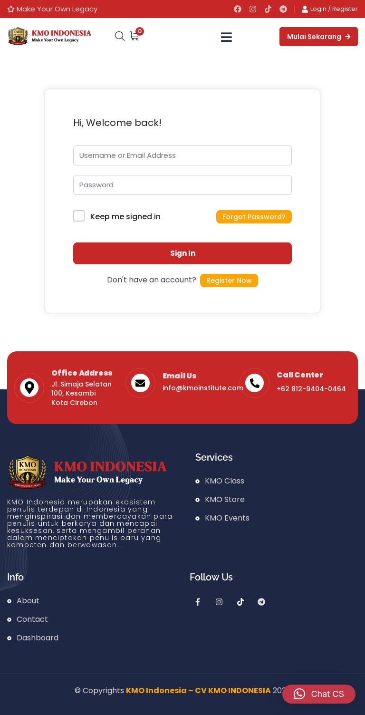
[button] (318, 694)
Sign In (182, 253)
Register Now (229, 280)
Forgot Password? (254, 217)
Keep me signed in (125, 216)
